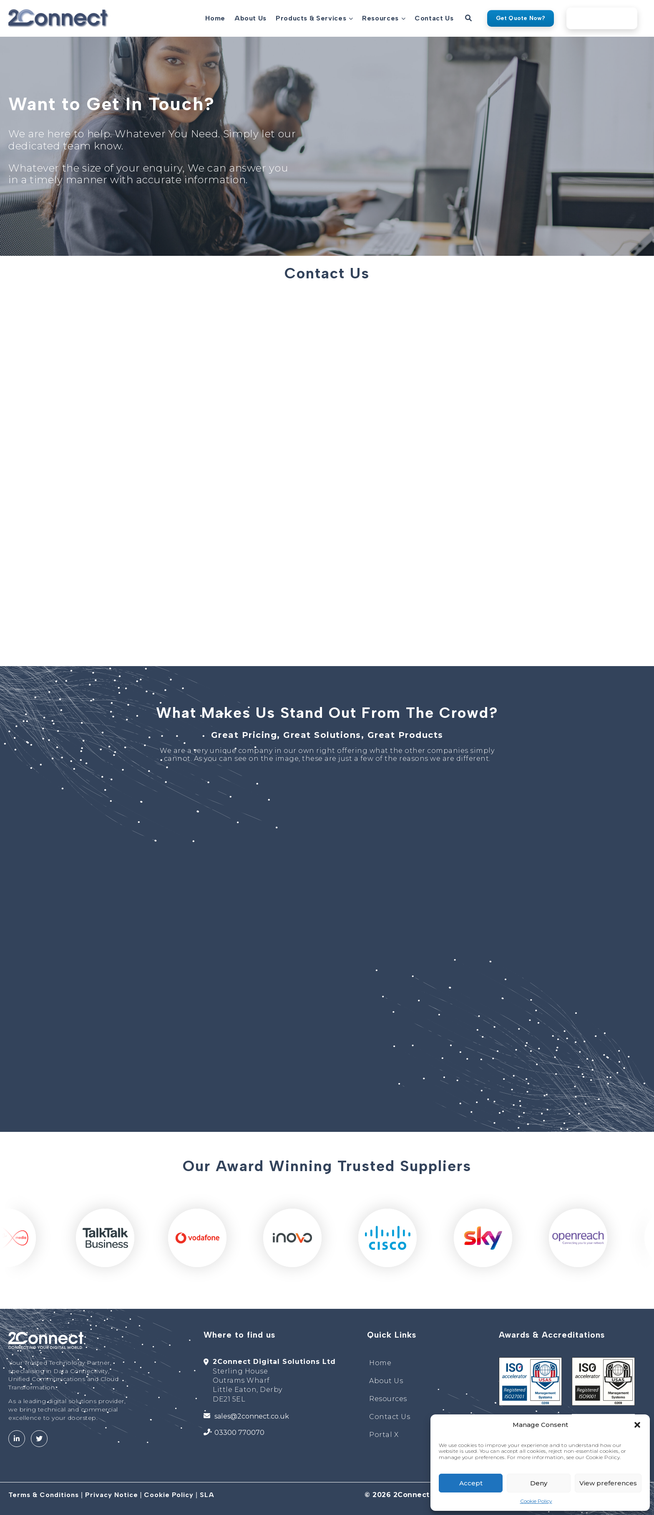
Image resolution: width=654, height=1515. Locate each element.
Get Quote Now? (521, 18)
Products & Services (311, 18)
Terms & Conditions (43, 1495)
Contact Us (434, 18)
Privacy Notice (112, 1495)
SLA (207, 1495)
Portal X (383, 1435)
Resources (380, 18)
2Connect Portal (601, 18)
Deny (538, 1483)
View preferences (608, 1483)
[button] (637, 1425)
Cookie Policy (536, 1501)
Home (215, 18)
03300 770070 (239, 1433)
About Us (250, 18)
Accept (471, 1483)
